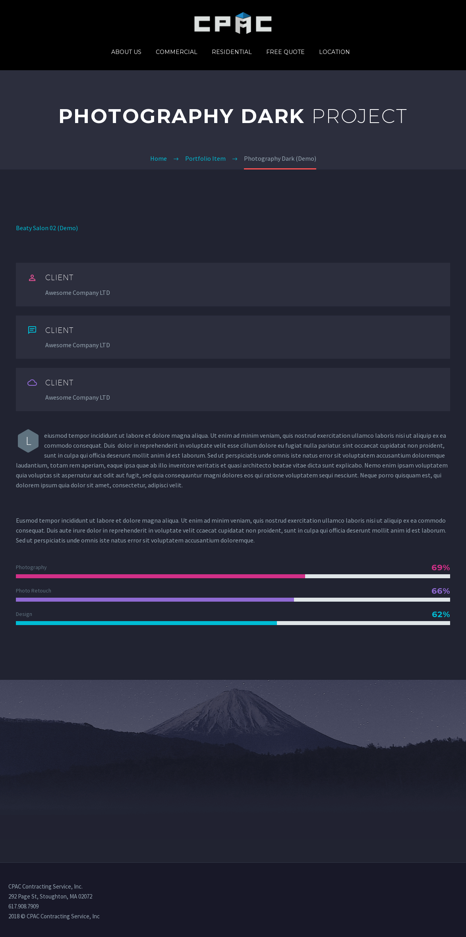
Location (334, 52)
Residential (232, 52)
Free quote (285, 52)
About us (126, 52)
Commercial (176, 52)
